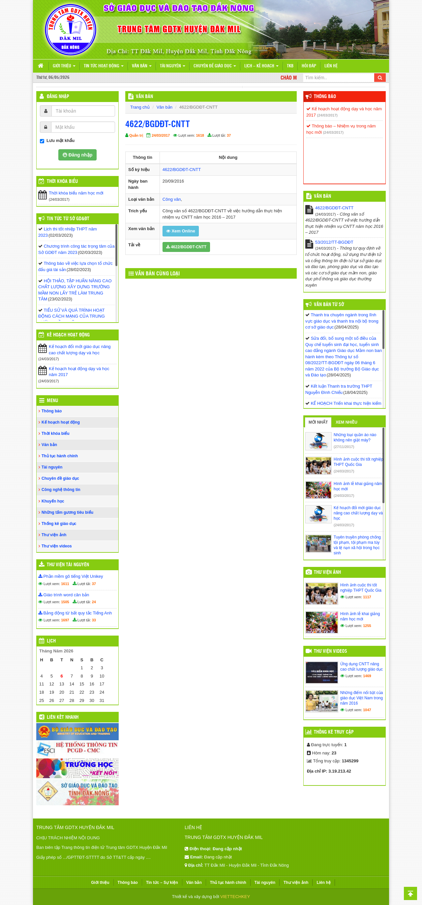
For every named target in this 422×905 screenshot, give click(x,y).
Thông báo (52, 411)
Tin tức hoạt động (104, 66)
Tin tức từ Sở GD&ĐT (68, 219)
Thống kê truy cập (334, 732)
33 (94, 620)
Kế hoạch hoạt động (68, 335)
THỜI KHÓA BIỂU (62, 181)
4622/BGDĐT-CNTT (182, 169)
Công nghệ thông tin (61, 489)
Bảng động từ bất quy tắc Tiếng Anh (75, 612)
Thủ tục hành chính (60, 456)
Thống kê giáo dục (59, 523)
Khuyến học (53, 501)
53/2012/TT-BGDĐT (334, 242)
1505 (65, 602)
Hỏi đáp (309, 66)
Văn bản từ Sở (329, 304)
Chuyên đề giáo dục (215, 66)
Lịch (51, 641)
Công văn (172, 199)
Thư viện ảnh (54, 535)
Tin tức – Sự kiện (162, 882)
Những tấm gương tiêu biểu (67, 512)
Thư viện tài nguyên (68, 565)
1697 (65, 620)
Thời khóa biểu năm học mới (76, 193)
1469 (367, 676)
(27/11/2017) (344, 447)
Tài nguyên (172, 66)
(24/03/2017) (327, 115)
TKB (290, 66)
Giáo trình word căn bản (63, 594)
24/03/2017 (161, 135)
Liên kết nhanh (62, 717)
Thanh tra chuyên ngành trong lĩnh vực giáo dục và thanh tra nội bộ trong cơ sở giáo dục (341, 321)
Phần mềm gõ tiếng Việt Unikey (70, 576)
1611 (65, 584)
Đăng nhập (58, 96)
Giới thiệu (64, 66)
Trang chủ (140, 107)
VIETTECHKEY (235, 896)
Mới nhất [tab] (318, 422)
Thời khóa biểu (56, 433)
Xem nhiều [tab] (346, 422)
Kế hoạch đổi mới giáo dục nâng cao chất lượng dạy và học (80, 349)
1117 (367, 597)
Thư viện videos (57, 546)
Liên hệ (331, 66)
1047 (367, 710)
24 (94, 602)
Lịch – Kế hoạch (261, 66)
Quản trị (136, 135)
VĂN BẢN (144, 96)
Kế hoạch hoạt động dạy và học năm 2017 (79, 371)
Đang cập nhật (218, 856)
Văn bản (142, 66)
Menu (52, 401)
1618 (200, 135)
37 (229, 135)
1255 (367, 626)
